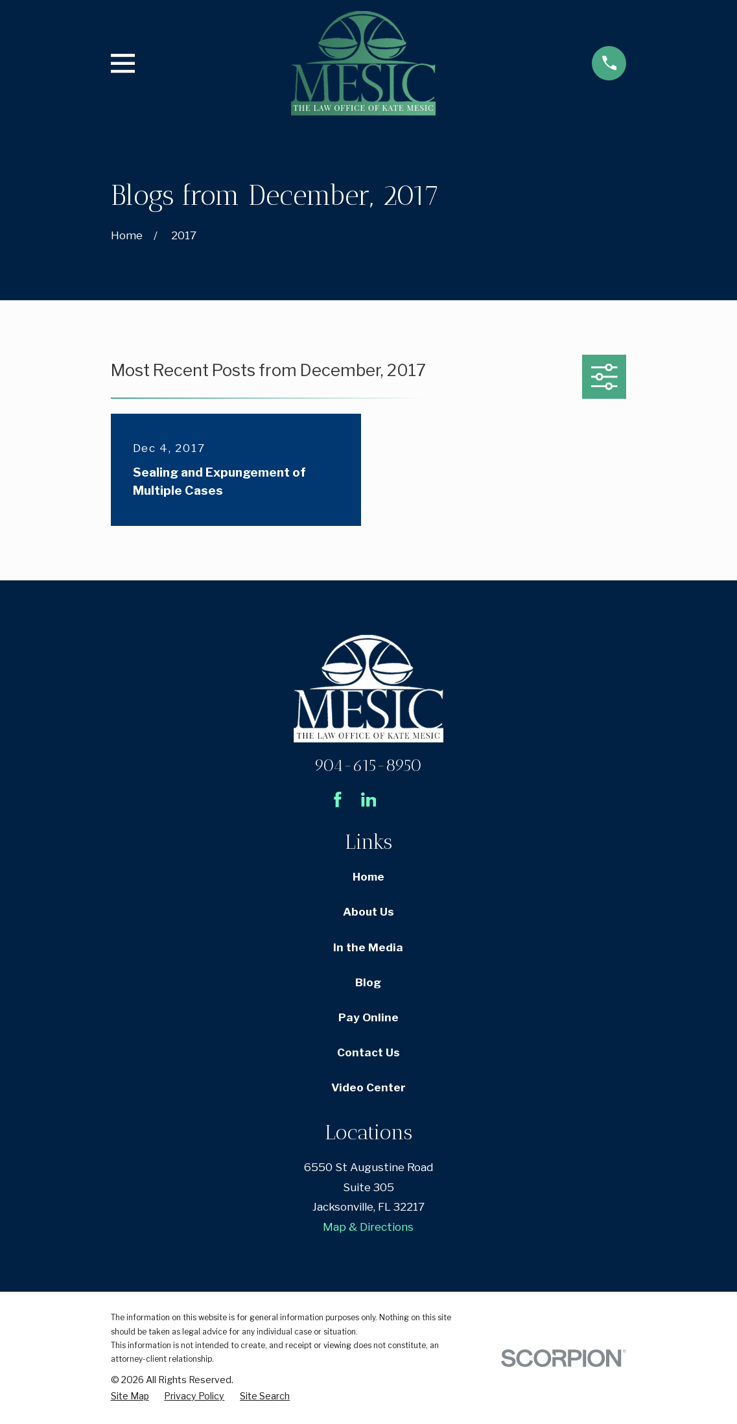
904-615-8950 (368, 765)
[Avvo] (399, 799)
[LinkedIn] (369, 799)
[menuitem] (130, 1396)
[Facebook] (337, 799)
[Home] (363, 63)
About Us (368, 911)
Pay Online (368, 1017)
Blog (368, 982)
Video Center (368, 1087)
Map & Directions (368, 1226)
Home (368, 876)
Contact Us (368, 1052)
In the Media (368, 947)
